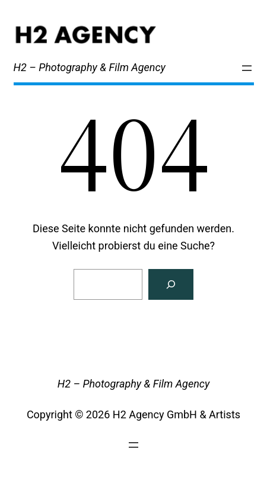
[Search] (170, 284)
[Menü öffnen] (247, 68)
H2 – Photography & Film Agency (90, 67)
